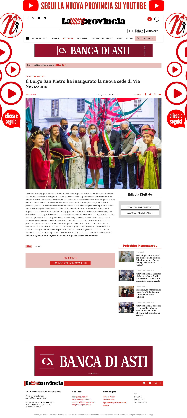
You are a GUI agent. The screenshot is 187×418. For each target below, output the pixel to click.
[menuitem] (39, 38)
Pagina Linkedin (46, 18)
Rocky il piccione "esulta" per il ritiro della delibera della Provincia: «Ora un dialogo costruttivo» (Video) (148, 260)
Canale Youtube (41, 18)
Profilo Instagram (35, 18)
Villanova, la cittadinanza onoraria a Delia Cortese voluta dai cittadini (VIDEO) (148, 293)
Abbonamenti (152, 31)
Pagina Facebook (29, 18)
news (38, 246)
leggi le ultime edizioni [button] (139, 207)
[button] (28, 37)
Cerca (149, 19)
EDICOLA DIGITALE (136, 31)
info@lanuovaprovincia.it (81, 399)
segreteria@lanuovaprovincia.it (83, 402)
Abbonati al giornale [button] (139, 213)
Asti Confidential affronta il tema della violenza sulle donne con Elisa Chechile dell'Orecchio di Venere (148, 310)
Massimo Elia (31, 95)
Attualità (60, 65)
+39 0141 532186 (81, 397)
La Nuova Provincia (43, 65)
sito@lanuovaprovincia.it (81, 405)
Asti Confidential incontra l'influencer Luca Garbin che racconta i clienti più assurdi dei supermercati (148, 277)
